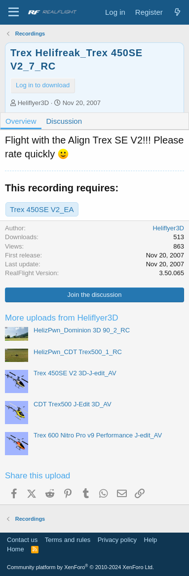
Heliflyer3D (33, 103)
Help (150, 539)
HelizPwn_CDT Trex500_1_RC (78, 352)
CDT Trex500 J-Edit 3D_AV (73, 404)
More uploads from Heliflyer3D (61, 318)
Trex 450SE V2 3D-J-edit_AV (75, 373)
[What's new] (177, 12)
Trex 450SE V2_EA (42, 209)
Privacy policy (117, 539)
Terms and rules (67, 539)
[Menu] (13, 12)
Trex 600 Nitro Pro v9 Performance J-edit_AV (98, 435)
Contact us (22, 539)
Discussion (64, 121)
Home (15, 549)
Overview (21, 121)
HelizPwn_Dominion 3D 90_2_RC (82, 330)
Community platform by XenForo (80, 567)
